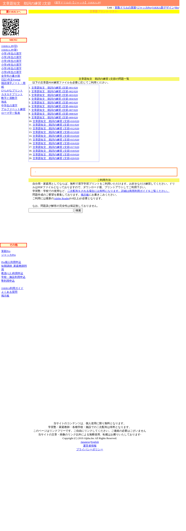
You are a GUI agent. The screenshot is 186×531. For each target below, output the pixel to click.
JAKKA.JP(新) (9, 49)
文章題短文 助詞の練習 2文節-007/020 (54, 110)
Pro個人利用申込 (11, 262)
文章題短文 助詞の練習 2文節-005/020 (54, 102)
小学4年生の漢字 (11, 64)
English (95, 442)
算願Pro (5, 251)
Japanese (85, 442)
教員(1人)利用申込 (12, 273)
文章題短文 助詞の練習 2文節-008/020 (54, 113)
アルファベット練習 (13, 109)
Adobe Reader (61, 198)
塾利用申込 (8, 280)
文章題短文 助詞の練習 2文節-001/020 (54, 87)
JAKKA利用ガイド (12, 288)
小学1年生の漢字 (11, 53)
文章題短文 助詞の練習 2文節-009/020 (54, 117)
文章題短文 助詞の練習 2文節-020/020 (56, 158)
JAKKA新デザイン (163, 7)
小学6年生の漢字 (11, 72)
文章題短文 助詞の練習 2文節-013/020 (56, 132)
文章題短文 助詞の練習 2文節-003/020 (54, 95)
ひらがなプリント (12, 90)
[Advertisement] (104, 44)
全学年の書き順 (10, 75)
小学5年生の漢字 (11, 68)
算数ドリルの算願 (125, 7)
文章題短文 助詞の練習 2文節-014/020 (56, 136)
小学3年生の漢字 (11, 61)
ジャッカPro (144, 7)
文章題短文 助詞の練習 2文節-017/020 (56, 147)
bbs (177, 7)
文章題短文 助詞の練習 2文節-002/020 (54, 91)
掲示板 (85, 194)
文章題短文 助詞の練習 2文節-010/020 (56, 121)
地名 (4, 101)
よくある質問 (9, 292)
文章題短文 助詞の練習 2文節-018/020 (56, 150)
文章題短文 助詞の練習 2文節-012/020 (56, 128)
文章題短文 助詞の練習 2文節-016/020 (56, 143)
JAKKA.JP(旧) (9, 46)
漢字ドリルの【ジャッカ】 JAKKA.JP (77, 2)
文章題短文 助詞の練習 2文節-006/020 (54, 106)
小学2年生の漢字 (11, 57)
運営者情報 (90, 445)
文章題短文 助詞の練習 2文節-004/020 (54, 98)
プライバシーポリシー (89, 449)
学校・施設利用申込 (13, 277)
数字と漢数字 (9, 98)
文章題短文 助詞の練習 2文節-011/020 (56, 124)
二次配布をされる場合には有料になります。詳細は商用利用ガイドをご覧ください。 (118, 191)
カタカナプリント (12, 94)
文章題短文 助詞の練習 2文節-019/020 (56, 154)
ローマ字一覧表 (10, 113)
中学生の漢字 (9, 105)
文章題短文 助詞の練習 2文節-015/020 (56, 139)
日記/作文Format (10, 79)
